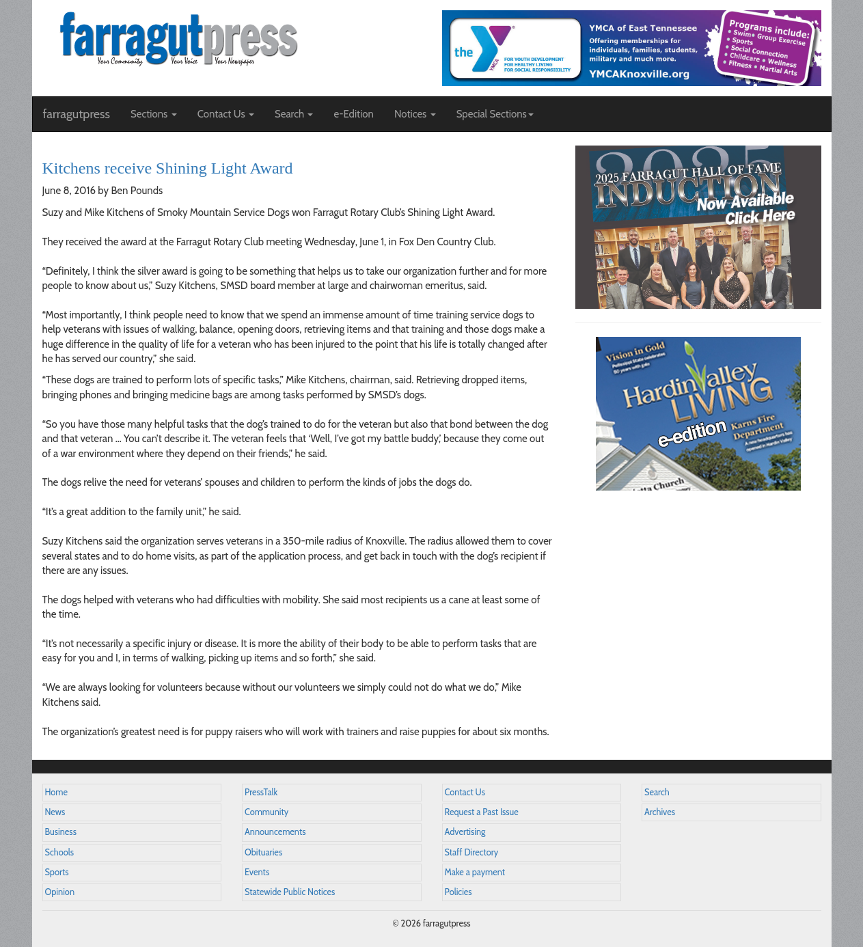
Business (61, 832)
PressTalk (261, 792)
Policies (458, 892)
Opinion (60, 892)
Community (266, 812)
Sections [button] (154, 114)
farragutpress (76, 114)
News (55, 812)
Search (657, 792)
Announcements (275, 832)
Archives (659, 812)
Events (257, 872)
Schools (59, 852)
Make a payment (475, 872)
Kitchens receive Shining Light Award (167, 168)
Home (56, 792)
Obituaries (263, 852)
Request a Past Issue (482, 812)
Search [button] (294, 114)
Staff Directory (472, 852)
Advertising (465, 832)
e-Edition (353, 114)
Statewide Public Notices (290, 892)
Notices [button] (415, 114)
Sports (57, 872)
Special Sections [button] (495, 114)
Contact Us (465, 792)
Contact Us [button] (225, 114)
